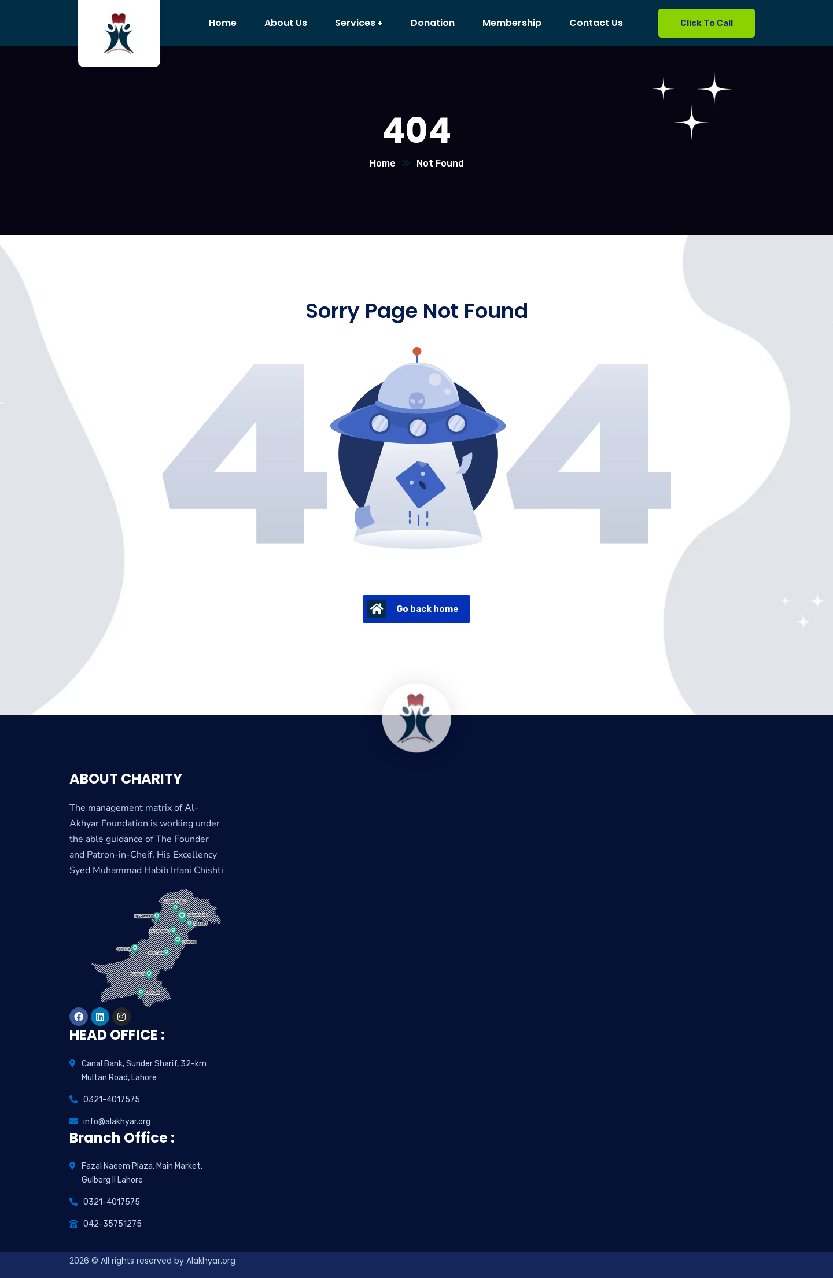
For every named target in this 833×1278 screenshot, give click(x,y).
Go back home (413, 609)
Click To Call (706, 23)
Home (383, 163)
